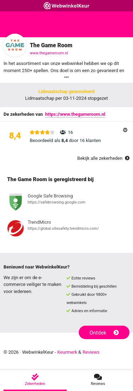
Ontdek (104, 333)
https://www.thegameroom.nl (75, 114)
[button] (66, 136)
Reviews (91, 352)
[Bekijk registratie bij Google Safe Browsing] (66, 203)
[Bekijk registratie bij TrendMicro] (66, 229)
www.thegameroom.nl (49, 53)
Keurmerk (67, 352)
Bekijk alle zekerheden (103, 158)
